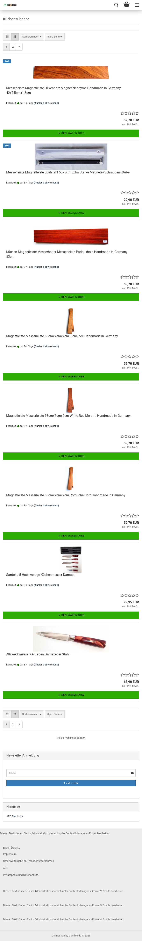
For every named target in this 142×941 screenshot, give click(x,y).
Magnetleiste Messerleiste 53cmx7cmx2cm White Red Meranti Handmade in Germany (68, 416)
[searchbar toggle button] (116, 5)
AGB (5, 867)
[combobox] (32, 37)
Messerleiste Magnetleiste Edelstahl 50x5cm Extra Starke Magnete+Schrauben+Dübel (68, 172)
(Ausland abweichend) (46, 103)
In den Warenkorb (71, 133)
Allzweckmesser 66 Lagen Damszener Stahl (38, 654)
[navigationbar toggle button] (137, 5)
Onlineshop (58, 935)
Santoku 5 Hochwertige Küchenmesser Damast (40, 575)
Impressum (9, 854)
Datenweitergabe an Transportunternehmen (28, 860)
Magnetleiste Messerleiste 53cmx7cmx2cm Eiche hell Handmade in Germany (62, 336)
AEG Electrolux (14, 816)
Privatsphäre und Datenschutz (20, 874)
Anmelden (71, 783)
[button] (7, 37)
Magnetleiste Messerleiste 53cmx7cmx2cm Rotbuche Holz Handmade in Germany (65, 495)
